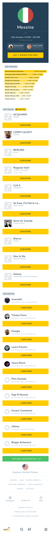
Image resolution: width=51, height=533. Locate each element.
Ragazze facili (21, 168)
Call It (16, 185)
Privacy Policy (25, 507)
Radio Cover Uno (11, 77)
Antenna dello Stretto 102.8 (15, 74)
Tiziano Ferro (18, 223)
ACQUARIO (20, 114)
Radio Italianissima (12, 90)
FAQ (41, 499)
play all (21, 109)
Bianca (17, 238)
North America (33, 480)
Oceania (30, 489)
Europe (13, 480)
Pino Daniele (18, 379)
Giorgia (16, 134)
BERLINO (18, 150)
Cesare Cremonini (20, 170)
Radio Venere (10, 99)
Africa (20, 489)
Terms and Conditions (25, 512)
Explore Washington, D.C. (25, 459)
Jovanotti (16, 299)
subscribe (25, 125)
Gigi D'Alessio (19, 395)
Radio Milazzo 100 (12, 96)
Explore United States (25, 469)
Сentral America (16, 484)
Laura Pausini (19, 347)
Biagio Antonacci (21, 442)
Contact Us (25, 499)
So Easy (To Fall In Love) (27, 203)
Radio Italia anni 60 (12, 84)
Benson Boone (19, 258)
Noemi (16, 241)
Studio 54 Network (12, 80)
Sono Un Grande (23, 221)
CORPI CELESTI (22, 132)
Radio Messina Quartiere (14, 71)
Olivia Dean (18, 205)
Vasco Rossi (18, 363)
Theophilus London (21, 276)
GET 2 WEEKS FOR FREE (25, 55)
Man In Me (19, 256)
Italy (25, 33)
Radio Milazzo (10, 93)
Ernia (15, 152)
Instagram (10, 499)
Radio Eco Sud (10, 87)
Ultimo (16, 117)
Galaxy (17, 274)
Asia (22, 480)
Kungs (35, 276)
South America (35, 484)
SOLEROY (17, 188)
